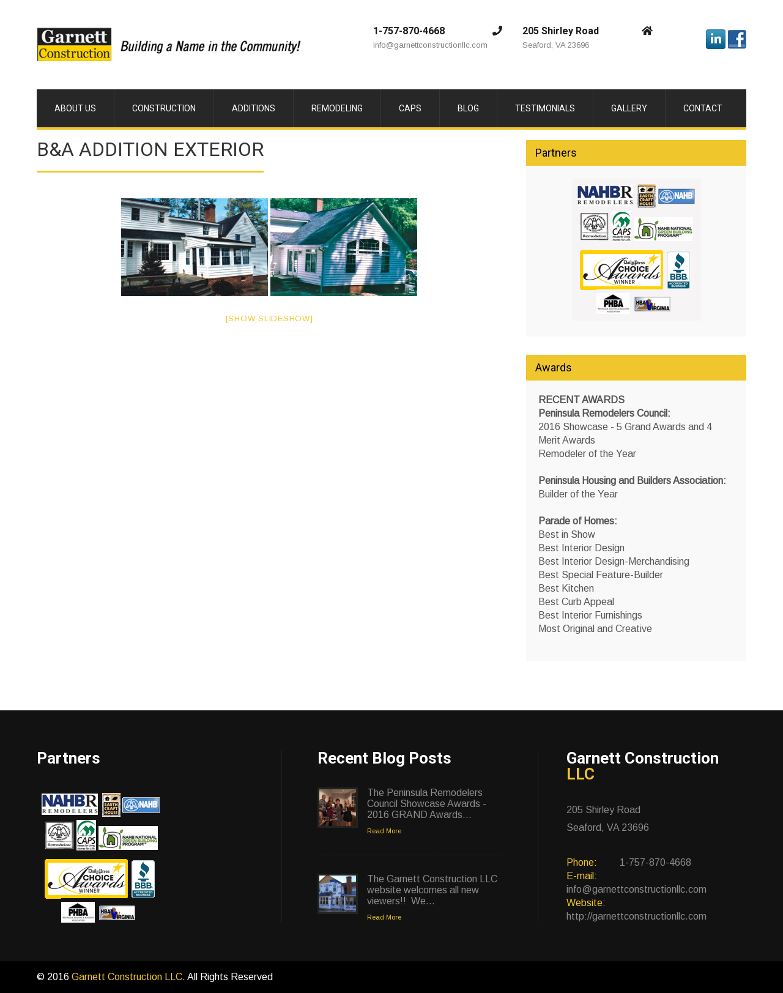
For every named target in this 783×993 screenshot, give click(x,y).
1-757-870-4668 (409, 31)
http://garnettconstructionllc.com (636, 916)
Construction (164, 108)
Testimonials (545, 108)
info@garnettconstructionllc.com (430, 45)
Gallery (629, 108)
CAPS (410, 108)
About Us (75, 108)
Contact (702, 108)
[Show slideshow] (269, 318)
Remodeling (337, 108)
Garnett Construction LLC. (129, 977)
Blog (468, 108)
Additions (253, 108)
